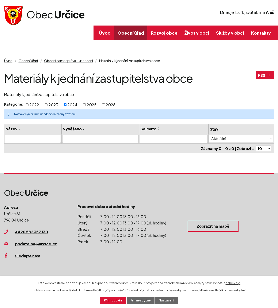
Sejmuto (148, 128)
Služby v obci (230, 32)
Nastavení (166, 300)
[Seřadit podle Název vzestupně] (19, 128)
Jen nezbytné (140, 300)
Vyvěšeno (72, 128)
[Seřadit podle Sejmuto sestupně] (158, 129)
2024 (72, 104)
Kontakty (261, 32)
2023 (53, 104)
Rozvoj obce (164, 32)
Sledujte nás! (27, 255)
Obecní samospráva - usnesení (68, 60)
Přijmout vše (113, 300)
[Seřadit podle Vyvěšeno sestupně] (84, 129)
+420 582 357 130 (31, 231)
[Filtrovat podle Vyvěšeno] (100, 139)
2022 (34, 104)
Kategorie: (13, 104)
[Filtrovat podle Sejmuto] (174, 139)
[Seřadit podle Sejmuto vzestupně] (158, 128)
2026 (110, 104)
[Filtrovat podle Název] (33, 139)
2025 (91, 104)
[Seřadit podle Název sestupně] (19, 129)
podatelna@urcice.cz (36, 243)
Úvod (105, 32)
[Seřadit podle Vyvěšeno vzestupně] (84, 128)
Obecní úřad (131, 32)
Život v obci (196, 32)
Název (11, 128)
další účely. (233, 283)
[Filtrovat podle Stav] (241, 138)
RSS (265, 75)
